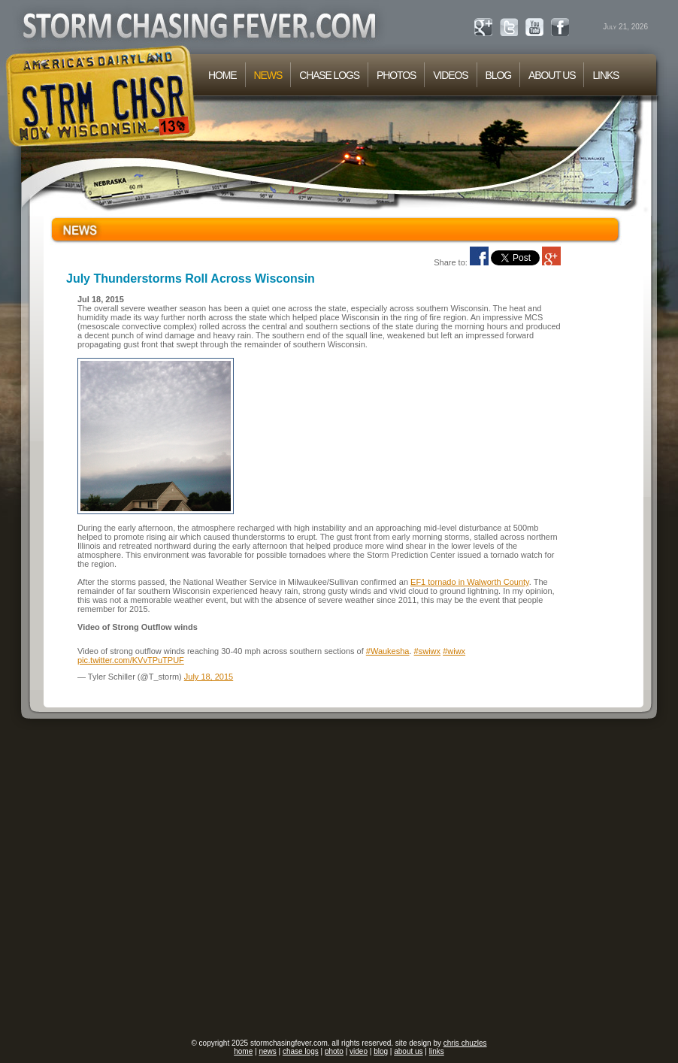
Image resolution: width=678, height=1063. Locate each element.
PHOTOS (396, 75)
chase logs (301, 1051)
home (243, 1051)
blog (381, 1051)
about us (408, 1051)
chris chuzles (465, 1043)
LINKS (605, 75)
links (436, 1051)
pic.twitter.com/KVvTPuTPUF (130, 660)
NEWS (268, 75)
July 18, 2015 (208, 676)
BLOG (498, 75)
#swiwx (427, 651)
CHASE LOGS (329, 75)
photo (334, 1051)
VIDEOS (450, 75)
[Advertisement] (151, 879)
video (359, 1051)
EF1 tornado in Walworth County (469, 581)
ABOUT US (551, 75)
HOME (222, 75)
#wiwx (454, 651)
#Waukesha (388, 651)
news (267, 1051)
